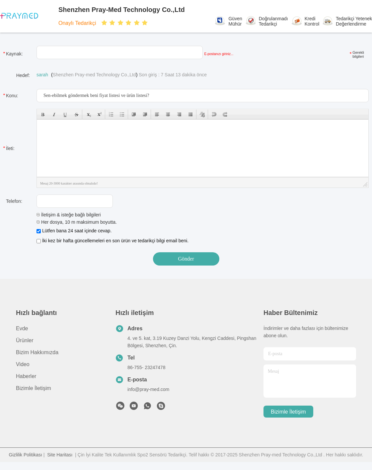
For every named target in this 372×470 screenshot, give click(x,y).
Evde (22, 328)
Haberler (26, 376)
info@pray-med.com (148, 389)
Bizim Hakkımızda (37, 352)
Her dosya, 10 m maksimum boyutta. (77, 222)
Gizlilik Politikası (25, 454)
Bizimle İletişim (33, 388)
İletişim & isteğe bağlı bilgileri (69, 214)
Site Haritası (59, 454)
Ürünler (24, 340)
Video (23, 364)
